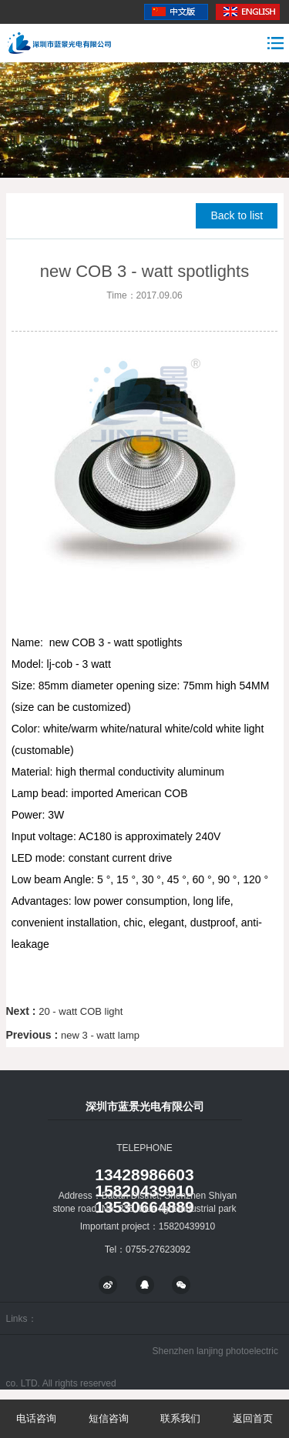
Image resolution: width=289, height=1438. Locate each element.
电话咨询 (36, 1418)
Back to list (236, 215)
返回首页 (253, 1418)
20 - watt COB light (81, 1011)
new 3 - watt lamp (100, 1035)
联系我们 (180, 1418)
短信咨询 (109, 1418)
